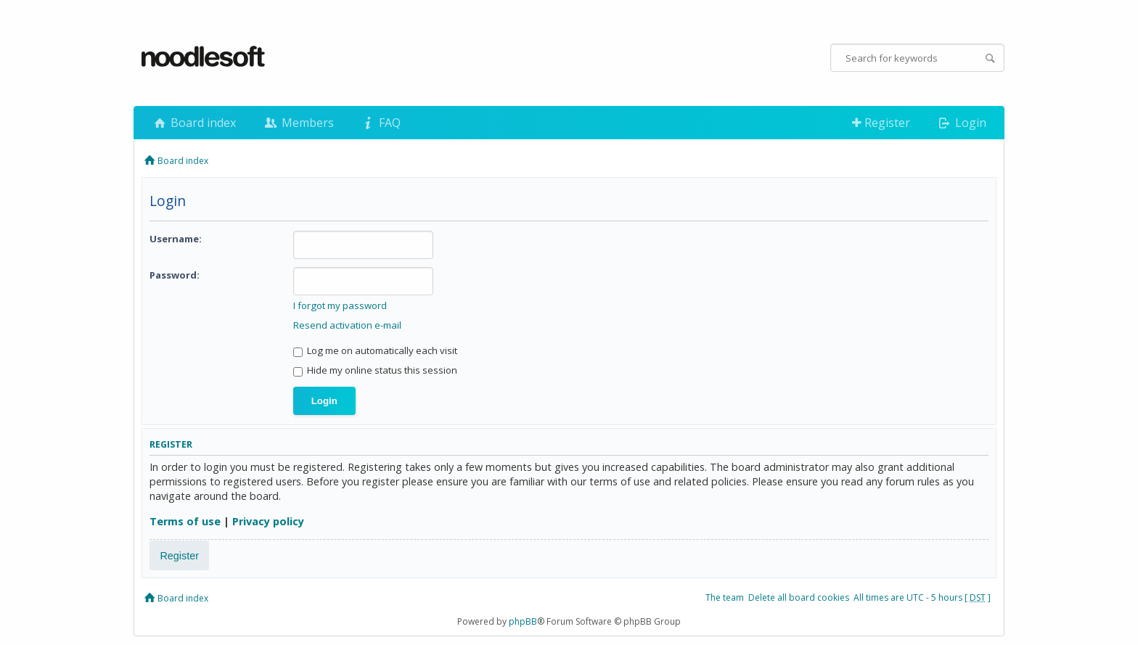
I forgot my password (340, 305)
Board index (194, 123)
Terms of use (185, 521)
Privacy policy (268, 521)
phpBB (523, 621)
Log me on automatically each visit (375, 350)
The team (724, 597)
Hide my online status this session (375, 370)
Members (297, 123)
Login (961, 123)
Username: (176, 238)
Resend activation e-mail (347, 325)
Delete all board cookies (798, 597)
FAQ (380, 123)
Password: (175, 275)
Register (881, 123)
